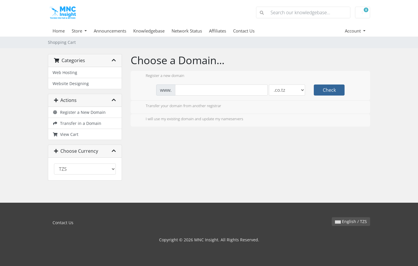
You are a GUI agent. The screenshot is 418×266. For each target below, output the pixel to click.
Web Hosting (65, 72)
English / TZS (351, 221)
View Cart (65, 134)
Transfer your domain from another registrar (178, 106)
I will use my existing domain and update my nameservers (189, 119)
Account (353, 31)
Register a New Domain (79, 112)
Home (59, 31)
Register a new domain (160, 76)
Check (329, 90)
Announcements (110, 31)
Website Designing (71, 83)
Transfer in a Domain (77, 123)
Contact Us (244, 31)
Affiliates (217, 31)
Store (77, 31)
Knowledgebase (149, 31)
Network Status (187, 31)
